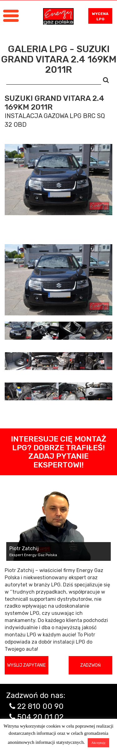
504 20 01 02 (40, 717)
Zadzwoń (90, 665)
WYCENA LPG (100, 16)
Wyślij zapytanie (26, 665)
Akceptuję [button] (98, 742)
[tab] (18, 330)
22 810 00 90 (40, 706)
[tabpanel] (58, 279)
